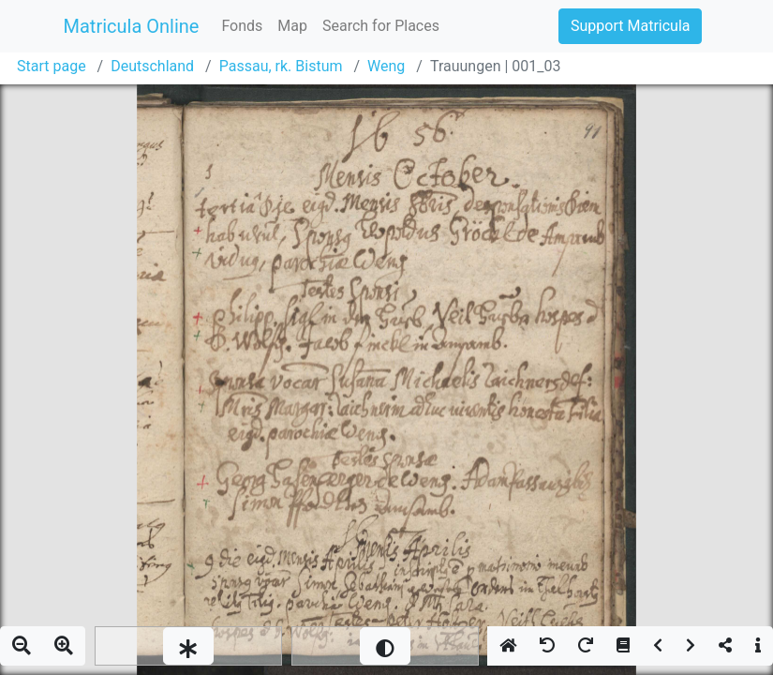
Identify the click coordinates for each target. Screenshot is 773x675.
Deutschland (152, 66)
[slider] (188, 646)
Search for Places (380, 26)
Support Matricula (630, 26)
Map (292, 26)
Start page (51, 66)
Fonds (241, 26)
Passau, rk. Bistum (281, 66)
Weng (386, 66)
